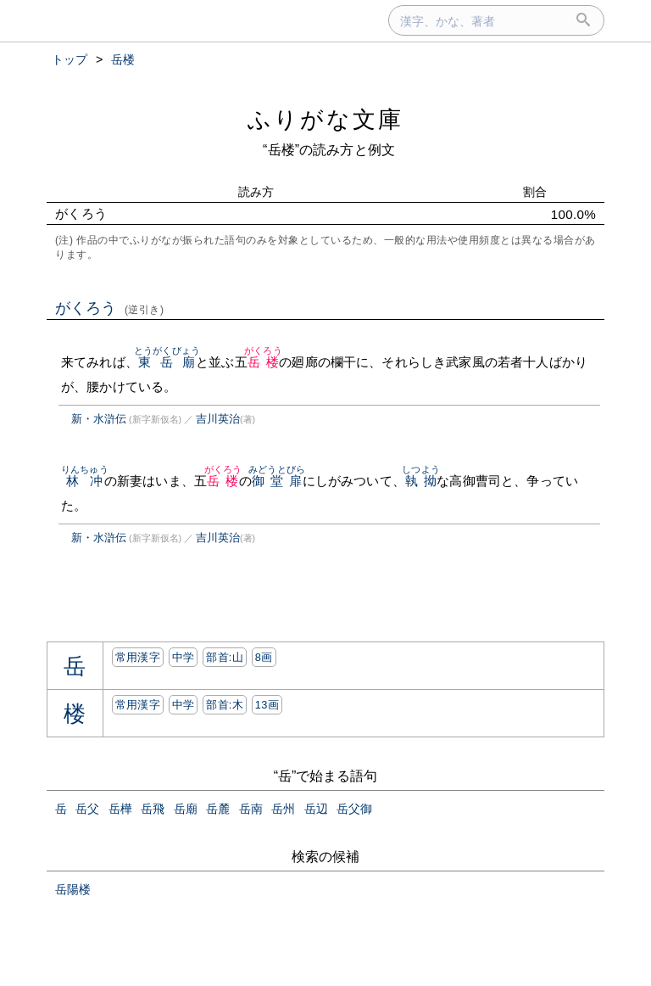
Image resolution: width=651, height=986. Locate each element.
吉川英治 (218, 418)
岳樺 (120, 808)
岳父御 (354, 808)
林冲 (84, 480)
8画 (264, 657)
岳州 (283, 808)
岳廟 (186, 808)
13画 (267, 704)
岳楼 (263, 362)
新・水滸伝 (98, 418)
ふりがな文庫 (325, 119)
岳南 (251, 808)
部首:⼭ (224, 657)
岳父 (87, 808)
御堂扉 (276, 480)
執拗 (421, 480)
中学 (183, 657)
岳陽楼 (73, 889)
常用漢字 (137, 657)
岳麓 (218, 808)
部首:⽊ (224, 704)
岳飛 (152, 808)
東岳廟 (167, 362)
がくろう (109, 308)
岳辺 (316, 808)
